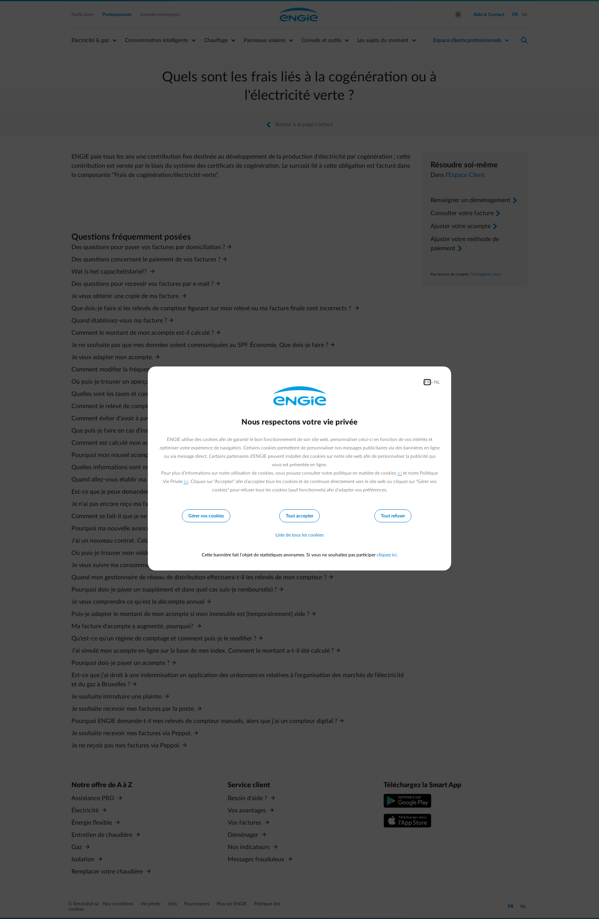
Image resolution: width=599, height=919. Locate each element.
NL (437, 382)
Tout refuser (393, 516)
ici (399, 473)
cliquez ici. (387, 555)
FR (427, 382)
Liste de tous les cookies (299, 535)
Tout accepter (299, 516)
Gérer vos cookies (206, 516)
